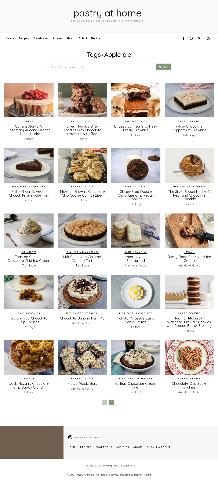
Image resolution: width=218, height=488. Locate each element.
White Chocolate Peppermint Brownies (189, 128)
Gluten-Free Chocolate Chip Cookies (29, 319)
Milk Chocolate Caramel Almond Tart (82, 258)
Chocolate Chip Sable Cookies (189, 387)
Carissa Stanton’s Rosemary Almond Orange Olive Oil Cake (29, 130)
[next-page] (111, 404)
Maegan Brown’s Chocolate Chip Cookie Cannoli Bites (82, 194)
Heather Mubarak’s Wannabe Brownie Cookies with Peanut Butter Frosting (189, 322)
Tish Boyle (189, 135)
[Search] (163, 67)
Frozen (189, 251)
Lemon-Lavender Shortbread (135, 258)
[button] (208, 38)
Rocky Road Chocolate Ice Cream (189, 258)
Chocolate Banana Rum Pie (82, 319)
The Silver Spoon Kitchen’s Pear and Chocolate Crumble (189, 194)
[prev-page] (105, 404)
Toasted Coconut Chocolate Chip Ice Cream (29, 258)
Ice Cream (28, 251)
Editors (28, 138)
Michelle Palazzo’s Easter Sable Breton (136, 319)
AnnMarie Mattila (136, 264)
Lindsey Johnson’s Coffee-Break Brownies (136, 128)
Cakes (29, 121)
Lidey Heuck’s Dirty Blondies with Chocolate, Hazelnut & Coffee (82, 130)
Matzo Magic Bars (82, 385)
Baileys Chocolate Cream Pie (136, 387)
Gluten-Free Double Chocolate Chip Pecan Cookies (135, 194)
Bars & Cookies (82, 121)
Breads (28, 380)
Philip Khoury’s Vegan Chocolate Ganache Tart (29, 193)
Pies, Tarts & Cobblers (29, 186)
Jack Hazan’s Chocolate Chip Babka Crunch (29, 387)
